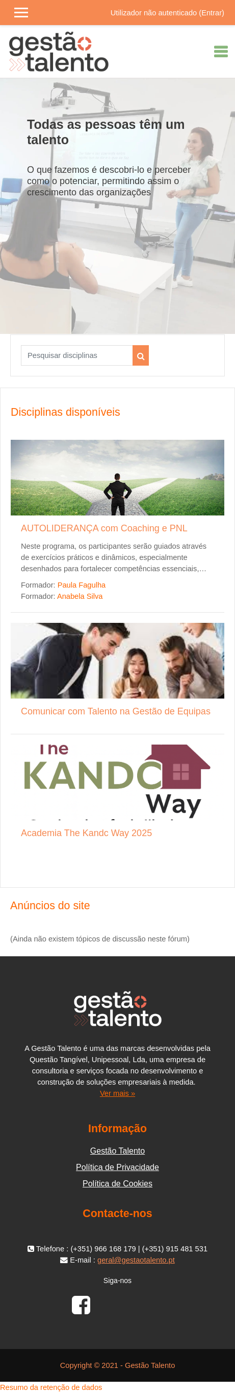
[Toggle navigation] (220, 51)
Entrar (211, 13)
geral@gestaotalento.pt (136, 1260)
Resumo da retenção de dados (51, 1387)
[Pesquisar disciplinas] (77, 355)
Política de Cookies (117, 1183)
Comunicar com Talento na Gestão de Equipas (116, 711)
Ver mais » (117, 1093)
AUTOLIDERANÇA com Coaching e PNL (104, 528)
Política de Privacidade (117, 1167)
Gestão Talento (117, 1151)
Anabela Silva (80, 596)
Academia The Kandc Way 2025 (86, 833)
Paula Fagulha (82, 585)
